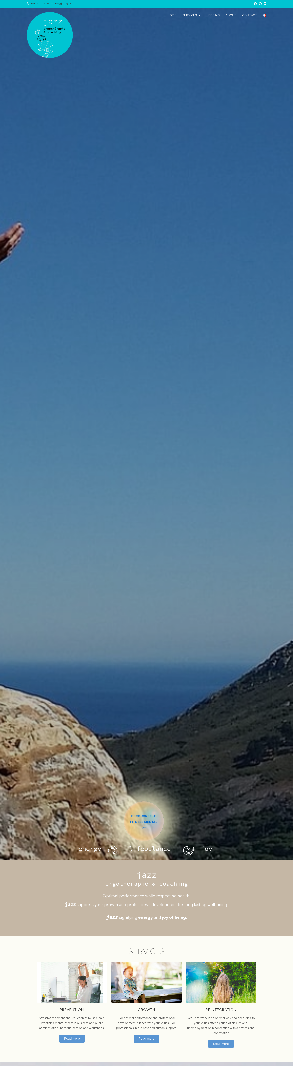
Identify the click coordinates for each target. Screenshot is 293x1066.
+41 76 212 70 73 (40, 3)
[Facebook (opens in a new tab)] (255, 4)
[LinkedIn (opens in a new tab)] (264, 4)
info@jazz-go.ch (64, 3)
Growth (146, 1010)
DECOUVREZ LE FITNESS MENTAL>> (143, 832)
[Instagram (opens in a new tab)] (260, 4)
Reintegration (221, 1010)
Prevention (72, 1010)
